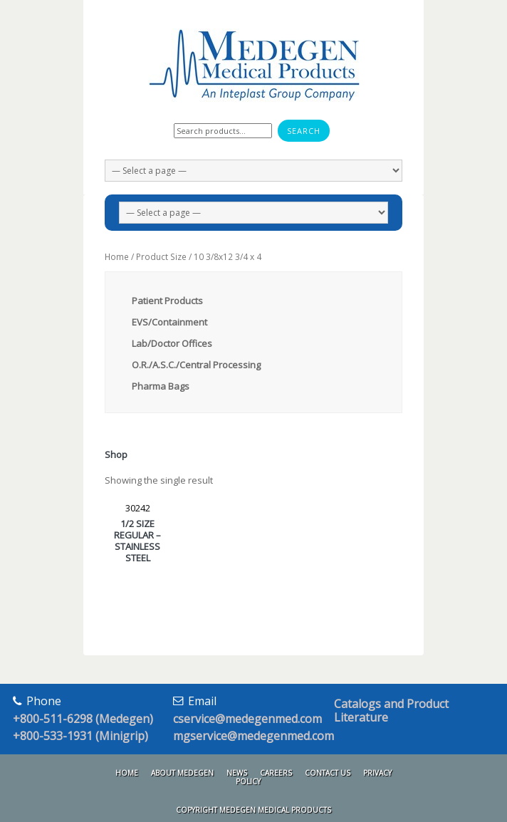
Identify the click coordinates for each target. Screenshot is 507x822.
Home (117, 257)
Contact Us (327, 773)
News (236, 773)
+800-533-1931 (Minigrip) (80, 736)
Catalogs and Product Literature (391, 711)
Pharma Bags (160, 386)
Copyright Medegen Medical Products (253, 810)
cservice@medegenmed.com (247, 719)
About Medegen (182, 773)
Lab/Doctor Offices (172, 343)
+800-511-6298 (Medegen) (83, 719)
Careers (276, 773)
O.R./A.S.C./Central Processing (196, 364)
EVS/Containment (169, 322)
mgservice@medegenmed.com (253, 736)
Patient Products (167, 300)
